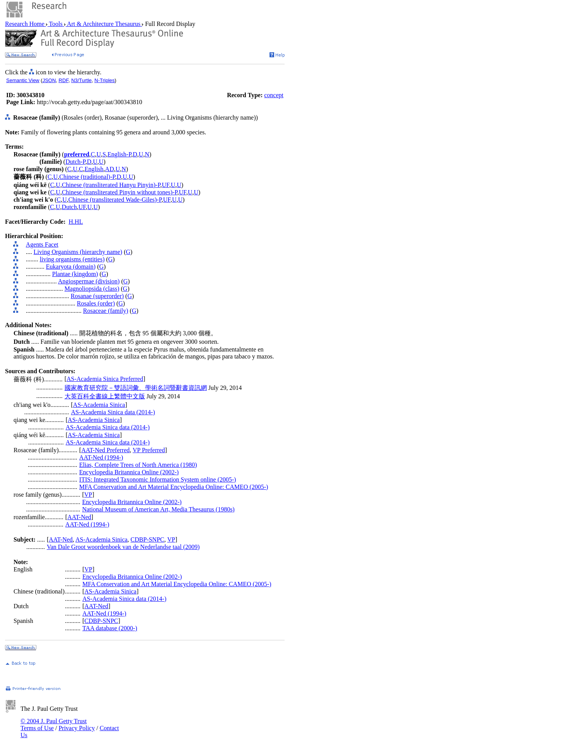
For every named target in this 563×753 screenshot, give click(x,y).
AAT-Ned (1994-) (101, 457)
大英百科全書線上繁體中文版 (105, 396)
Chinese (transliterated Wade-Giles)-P (115, 199)
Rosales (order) (96, 303)
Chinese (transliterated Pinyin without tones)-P (119, 192)
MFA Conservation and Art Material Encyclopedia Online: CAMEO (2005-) (173, 487)
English (94, 169)
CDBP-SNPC (147, 539)
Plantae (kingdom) (75, 274)
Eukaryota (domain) (71, 266)
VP (88, 494)
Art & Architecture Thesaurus (104, 24)
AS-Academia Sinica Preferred (105, 379)
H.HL (76, 221)
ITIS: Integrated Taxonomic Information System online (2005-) (157, 479)
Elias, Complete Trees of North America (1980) (138, 464)
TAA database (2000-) (109, 628)
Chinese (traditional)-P (87, 176)
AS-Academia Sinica (99, 404)
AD (109, 169)
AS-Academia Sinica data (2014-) (113, 412)
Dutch (69, 207)
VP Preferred (149, 450)
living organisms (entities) (72, 259)
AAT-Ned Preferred (105, 450)
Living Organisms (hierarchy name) (78, 252)
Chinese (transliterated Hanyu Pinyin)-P (111, 185)
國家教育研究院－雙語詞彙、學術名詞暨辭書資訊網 (136, 387)
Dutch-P (75, 161)
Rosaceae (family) (105, 310)
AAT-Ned (79, 517)
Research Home (25, 24)
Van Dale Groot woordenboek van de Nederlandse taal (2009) (123, 547)
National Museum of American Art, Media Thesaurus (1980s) (158, 509)
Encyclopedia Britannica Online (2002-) (129, 472)
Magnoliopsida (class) (92, 288)
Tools (56, 24)
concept (273, 95)
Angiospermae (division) (89, 281)
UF (165, 185)
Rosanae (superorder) (97, 296)
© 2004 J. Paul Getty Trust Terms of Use (53, 724)
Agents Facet (42, 244)
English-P (119, 154)
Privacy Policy (76, 728)
